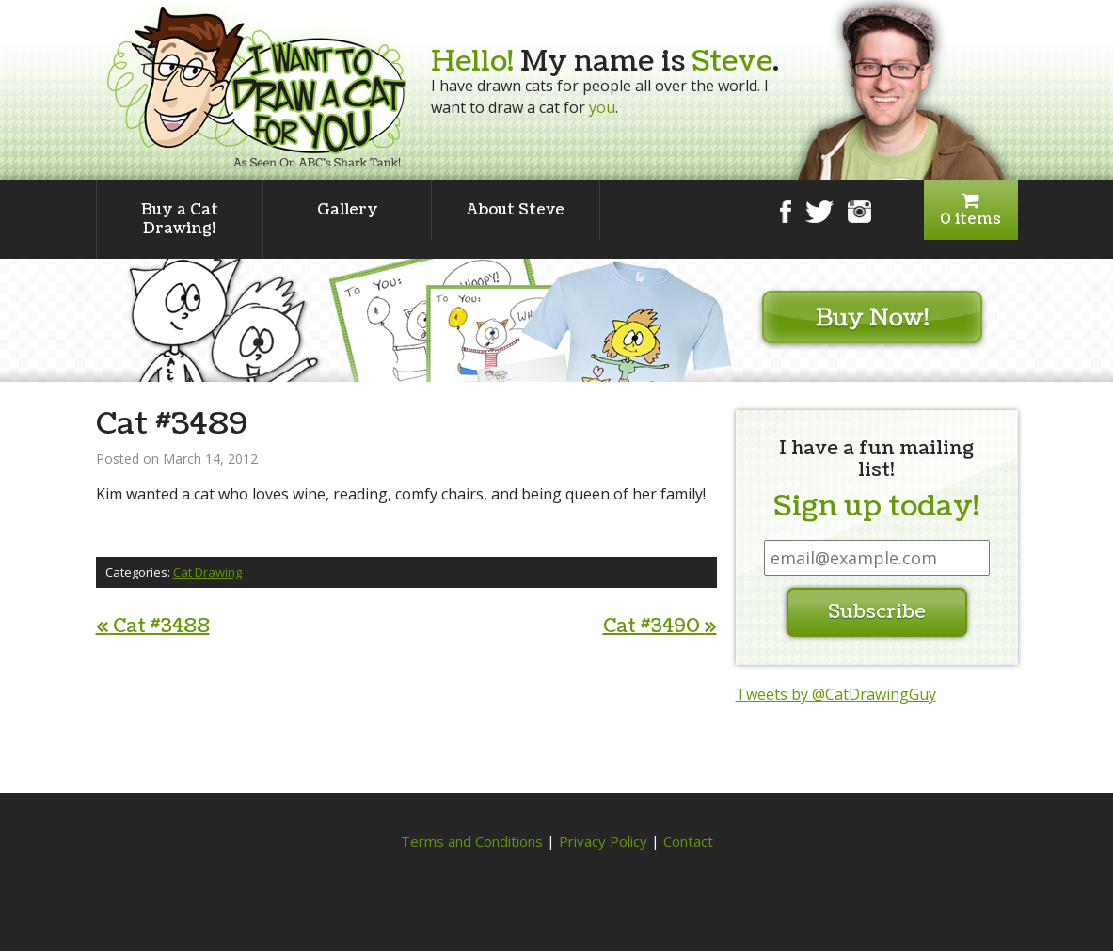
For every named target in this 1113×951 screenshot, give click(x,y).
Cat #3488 (153, 626)
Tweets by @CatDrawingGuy (836, 694)
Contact (688, 841)
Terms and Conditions (472, 841)
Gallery (347, 209)
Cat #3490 (660, 626)
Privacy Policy (603, 841)
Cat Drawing (207, 571)
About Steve (515, 209)
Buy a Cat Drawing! (179, 219)
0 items (971, 210)
